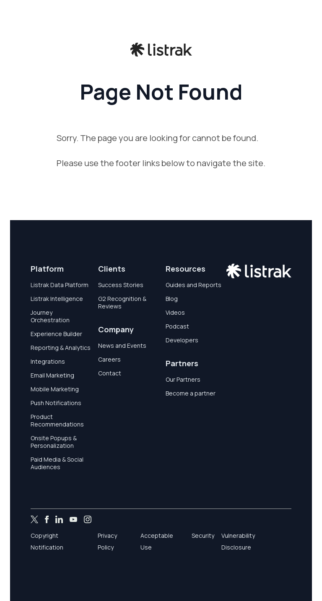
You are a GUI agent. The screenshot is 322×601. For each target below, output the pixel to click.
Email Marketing (52, 375)
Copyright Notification (47, 541)
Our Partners (183, 379)
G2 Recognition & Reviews (122, 302)
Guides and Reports (193, 285)
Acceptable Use (156, 541)
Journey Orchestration (50, 316)
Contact (109, 373)
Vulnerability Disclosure (238, 541)
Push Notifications (56, 403)
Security (203, 535)
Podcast (177, 326)
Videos (175, 312)
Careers (109, 359)
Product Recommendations (57, 420)
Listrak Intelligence (57, 299)
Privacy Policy (107, 541)
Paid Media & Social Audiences (57, 463)
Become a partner (191, 393)
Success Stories (120, 285)
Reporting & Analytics (61, 348)
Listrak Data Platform (59, 285)
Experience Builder (56, 334)
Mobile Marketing (55, 389)
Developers (182, 340)
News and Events (122, 345)
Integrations (48, 361)
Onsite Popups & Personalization (54, 441)
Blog (172, 299)
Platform (47, 269)
